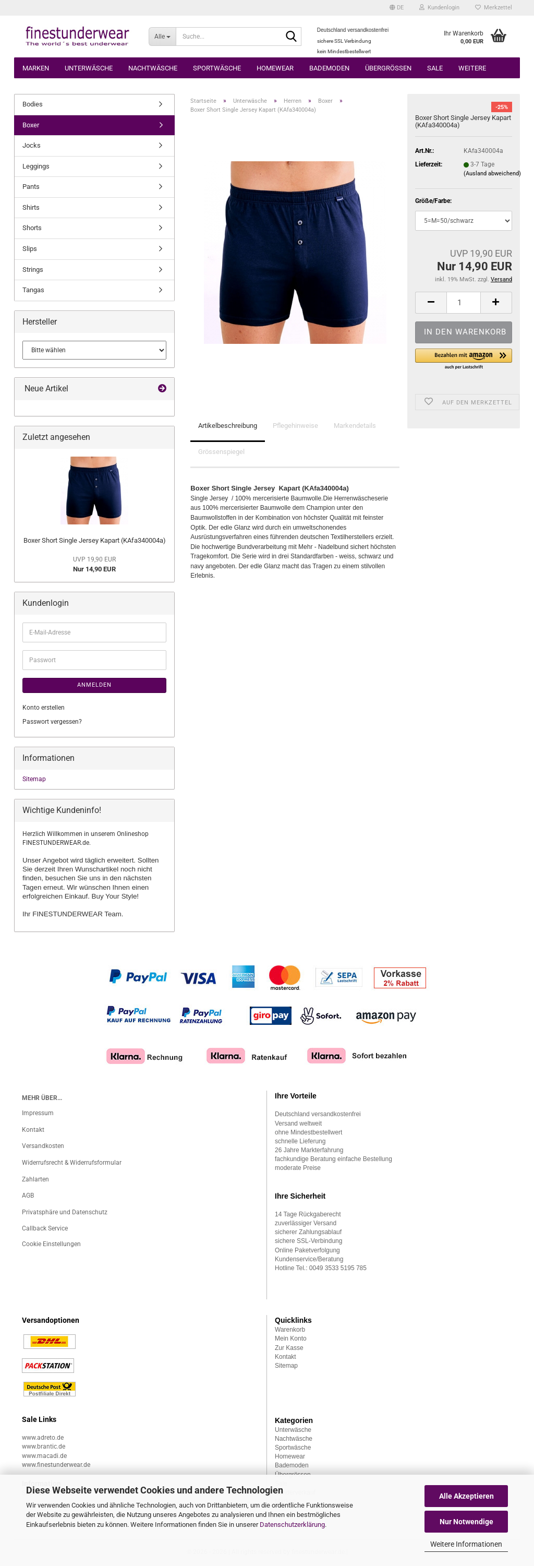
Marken (35, 68)
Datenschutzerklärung (292, 1524)
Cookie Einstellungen (51, 1244)
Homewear (275, 68)
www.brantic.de (43, 1446)
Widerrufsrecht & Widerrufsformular (72, 1162)
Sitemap (34, 779)
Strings (32, 269)
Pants (31, 186)
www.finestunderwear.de (56, 1464)
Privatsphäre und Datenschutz (64, 1212)
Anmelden (94, 685)
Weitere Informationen (466, 1544)
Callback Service (45, 1228)
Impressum (38, 1113)
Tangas (33, 290)
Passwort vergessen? (52, 721)
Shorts (32, 228)
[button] (396, 8)
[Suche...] (162, 36)
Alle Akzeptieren (466, 1496)
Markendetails (355, 425)
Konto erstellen (43, 707)
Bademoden (329, 68)
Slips (29, 249)
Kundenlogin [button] (439, 7)
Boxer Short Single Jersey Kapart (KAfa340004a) (94, 540)
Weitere (472, 68)
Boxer (30, 125)
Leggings (36, 166)
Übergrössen (388, 68)
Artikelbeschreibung (227, 425)
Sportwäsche (217, 68)
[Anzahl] (463, 303)
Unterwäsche (89, 68)
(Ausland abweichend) (492, 173)
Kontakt (33, 1129)
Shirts (31, 207)
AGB (28, 1195)
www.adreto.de (43, 1437)
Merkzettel (493, 7)
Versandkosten (43, 1146)
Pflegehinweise (295, 425)
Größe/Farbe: (433, 201)
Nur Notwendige (466, 1521)
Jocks (31, 145)
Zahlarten (35, 1179)
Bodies (32, 104)
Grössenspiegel (221, 452)
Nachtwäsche (152, 68)
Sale (435, 68)
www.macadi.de (44, 1456)
